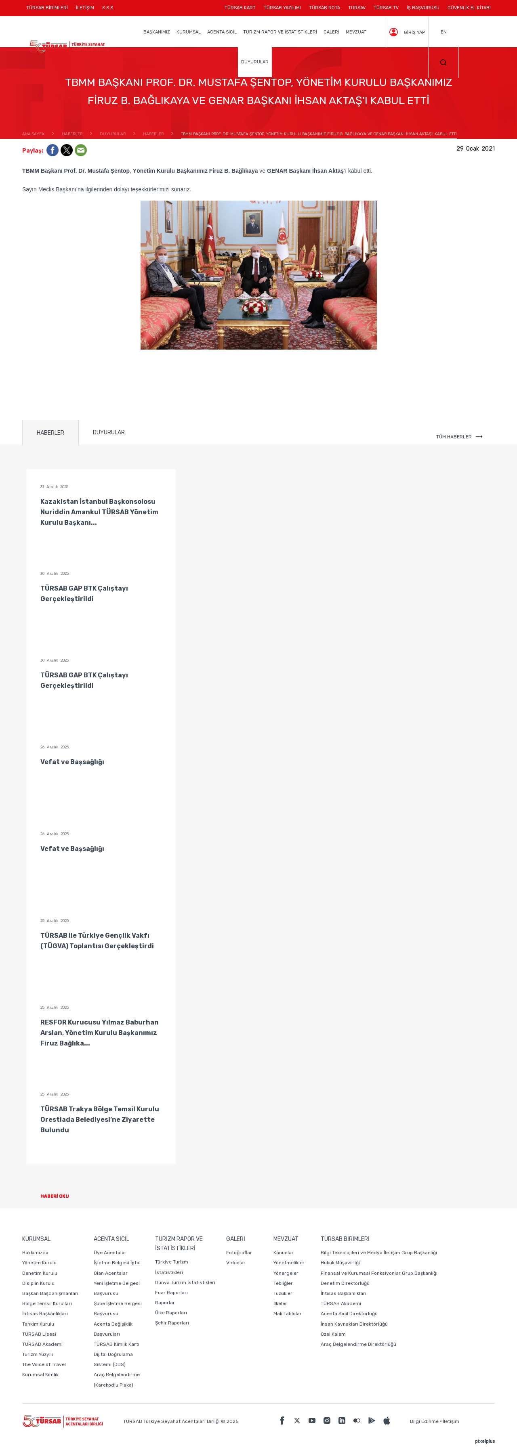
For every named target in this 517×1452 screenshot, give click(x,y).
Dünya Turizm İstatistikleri (185, 1282)
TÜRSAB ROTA (324, 7)
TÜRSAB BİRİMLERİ (49, 10)
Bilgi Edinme (424, 1421)
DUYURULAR (255, 62)
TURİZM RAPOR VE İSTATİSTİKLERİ (280, 32)
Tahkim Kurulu (38, 1324)
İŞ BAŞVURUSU (423, 7)
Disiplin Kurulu (38, 1283)
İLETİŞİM (85, 10)
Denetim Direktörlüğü (345, 1283)
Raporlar (165, 1302)
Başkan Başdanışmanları (50, 1293)
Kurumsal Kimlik (40, 1374)
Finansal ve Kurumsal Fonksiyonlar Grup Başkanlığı (379, 1273)
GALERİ (331, 32)
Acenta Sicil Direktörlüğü (349, 1313)
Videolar (236, 1263)
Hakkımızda (35, 1252)
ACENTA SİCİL (222, 32)
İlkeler (280, 1303)
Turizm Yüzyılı (37, 1354)
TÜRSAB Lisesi (39, 1334)
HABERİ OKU (61, 1196)
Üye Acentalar (110, 1252)
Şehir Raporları (172, 1323)
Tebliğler (283, 1283)
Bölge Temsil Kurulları (47, 1303)
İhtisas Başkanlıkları (45, 1313)
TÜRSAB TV (386, 7)
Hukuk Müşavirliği (340, 1263)
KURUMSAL (189, 32)
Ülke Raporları (171, 1313)
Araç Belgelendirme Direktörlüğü (358, 1344)
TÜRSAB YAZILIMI (282, 7)
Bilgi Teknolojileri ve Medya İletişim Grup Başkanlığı (379, 1252)
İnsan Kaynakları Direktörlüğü (354, 1324)
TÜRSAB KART (240, 7)
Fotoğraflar (239, 1252)
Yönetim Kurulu (39, 1263)
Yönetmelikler (289, 1263)
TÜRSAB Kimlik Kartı (116, 1344)
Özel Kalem (333, 1334)
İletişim (451, 1421)
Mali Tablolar (287, 1313)
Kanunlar (283, 1252)
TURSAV (357, 7)
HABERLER (50, 433)
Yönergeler (285, 1273)
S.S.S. (108, 7)
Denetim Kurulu (39, 1273)
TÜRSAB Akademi (42, 1344)
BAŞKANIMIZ (156, 32)
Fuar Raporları (171, 1292)
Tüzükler (282, 1293)
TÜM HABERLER (459, 437)
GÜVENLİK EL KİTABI (469, 7)
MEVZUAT (356, 32)
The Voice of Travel (44, 1364)
